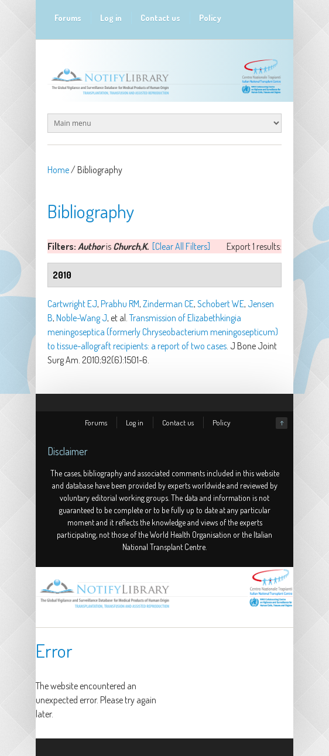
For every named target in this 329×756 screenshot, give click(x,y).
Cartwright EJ (72, 304)
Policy (210, 18)
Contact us (160, 18)
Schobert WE (220, 304)
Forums (67, 18)
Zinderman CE (168, 304)
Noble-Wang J (81, 318)
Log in (111, 18)
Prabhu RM (120, 304)
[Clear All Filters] (181, 246)
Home (58, 170)
